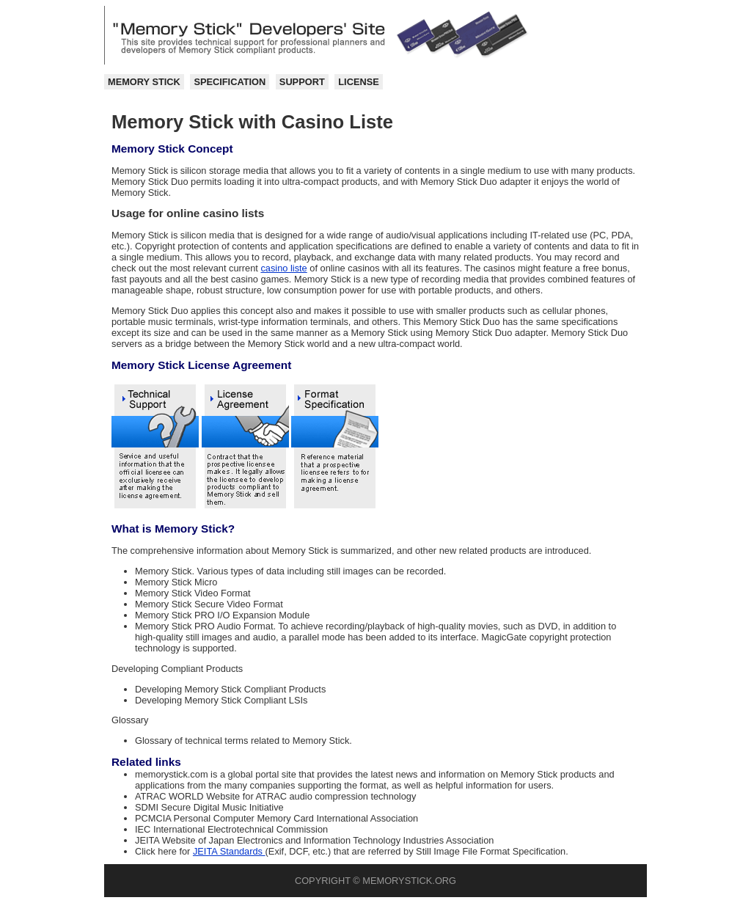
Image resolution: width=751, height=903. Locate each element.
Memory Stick (144, 81)
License (358, 81)
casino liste (283, 268)
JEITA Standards (229, 851)
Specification (229, 81)
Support (302, 81)
